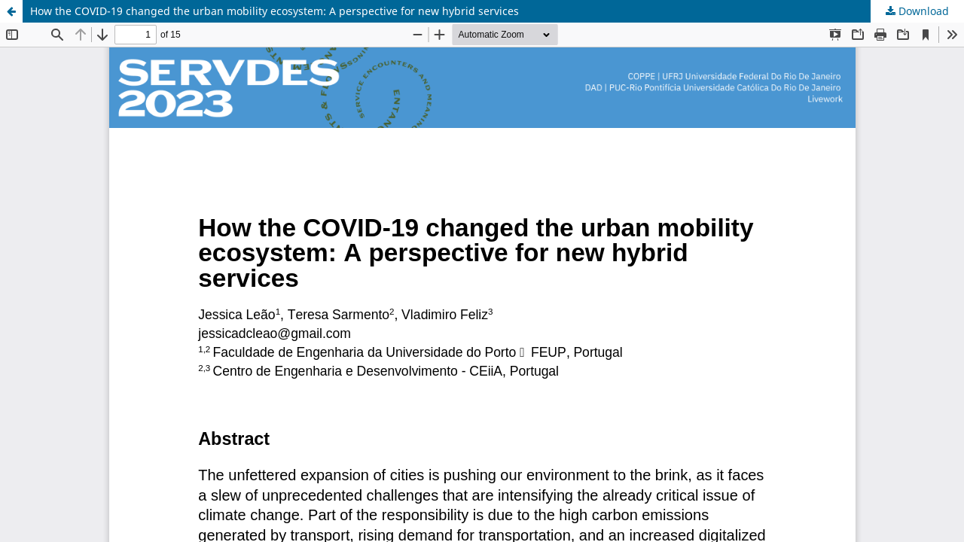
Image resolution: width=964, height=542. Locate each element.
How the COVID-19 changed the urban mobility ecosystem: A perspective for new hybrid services (274, 11)
